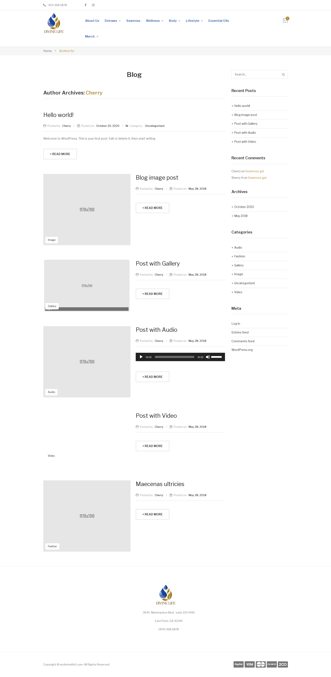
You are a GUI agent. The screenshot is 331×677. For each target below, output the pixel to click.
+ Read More (60, 154)
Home (47, 51)
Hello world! (58, 115)
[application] (180, 357)
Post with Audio (156, 329)
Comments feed (242, 341)
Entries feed (240, 332)
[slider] (174, 357)
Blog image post (157, 177)
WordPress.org (242, 349)
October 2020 (244, 207)
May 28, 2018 (197, 188)
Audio (51, 392)
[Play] (141, 357)
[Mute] (208, 357)
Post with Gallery (158, 263)
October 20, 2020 (107, 125)
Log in (235, 323)
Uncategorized (154, 125)
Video (51, 455)
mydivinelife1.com (71, 664)
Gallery (52, 306)
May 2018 (241, 216)
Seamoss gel (254, 171)
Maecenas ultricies (160, 484)
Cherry (94, 93)
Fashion (52, 546)
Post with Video (156, 415)
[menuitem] (92, 21)
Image (51, 239)
